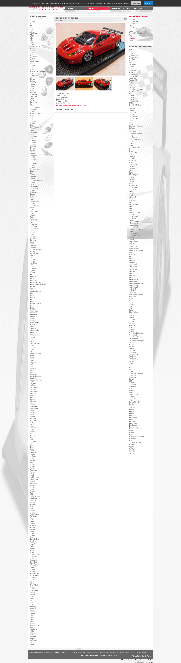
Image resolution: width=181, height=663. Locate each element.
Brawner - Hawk (36, 113)
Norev (131, 302)
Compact (33, 156)
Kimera (32, 317)
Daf (31, 173)
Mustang (33, 418)
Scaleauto (132, 375)
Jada (131, 206)
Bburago (132, 88)
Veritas (32, 614)
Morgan (33, 412)
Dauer (32, 184)
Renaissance (134, 354)
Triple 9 (132, 431)
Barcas (32, 79)
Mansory (33, 368)
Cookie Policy (146, 656)
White (32, 631)
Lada (32, 326)
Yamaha (33, 637)
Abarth (32, 21)
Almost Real (133, 57)
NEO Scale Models (136, 295)
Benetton (33, 85)
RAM (32, 495)
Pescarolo (33, 470)
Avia (31, 77)
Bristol (32, 115)
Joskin (32, 309)
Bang (131, 84)
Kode (32, 319)
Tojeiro (32, 587)
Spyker (32, 558)
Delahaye (33, 192)
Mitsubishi (33, 407)
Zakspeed (33, 641)
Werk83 (132, 450)
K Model (132, 214)
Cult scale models (135, 134)
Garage (132, 166)
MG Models (133, 264)
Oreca (32, 447)
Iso (31, 290)
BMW (32, 100)
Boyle (32, 106)
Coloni (32, 152)
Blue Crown (34, 96)
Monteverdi (34, 409)
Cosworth (33, 165)
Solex (32, 552)
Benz (32, 89)
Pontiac (32, 485)
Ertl (130, 149)
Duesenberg (34, 205)
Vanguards (133, 444)
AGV (31, 31)
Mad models (133, 241)
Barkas (32, 81)
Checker (33, 138)
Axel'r (131, 82)
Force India (34, 221)
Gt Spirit (33, 236)
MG (31, 397)
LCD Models (133, 228)
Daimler (33, 177)
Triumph (33, 598)
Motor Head (133, 287)
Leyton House (35, 343)
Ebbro (131, 141)
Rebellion (33, 499)
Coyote (32, 167)
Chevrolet (33, 140)
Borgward (33, 102)
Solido (131, 396)
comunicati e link (120, 9)
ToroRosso (34, 591)
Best (130, 93)
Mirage (32, 405)
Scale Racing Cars (136, 373)
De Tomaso (34, 188)
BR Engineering (36, 108)
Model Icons (133, 279)
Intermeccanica (35, 282)
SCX (130, 381)
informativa (136, 3)
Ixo (130, 203)
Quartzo (132, 343)
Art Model (132, 65)
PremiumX (133, 335)
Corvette (33, 163)
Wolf (31, 635)
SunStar (132, 408)
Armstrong (34, 56)
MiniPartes (133, 274)
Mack (32, 361)
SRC (130, 400)
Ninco (131, 298)
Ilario (131, 191)
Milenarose (133, 266)
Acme (131, 53)
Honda (32, 259)
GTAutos (132, 178)
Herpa (131, 184)
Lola (31, 351)
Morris (32, 414)
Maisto (131, 243)
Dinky (131, 136)
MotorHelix (133, 289)
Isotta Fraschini (35, 292)
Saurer (32, 529)
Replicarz (132, 358)
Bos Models (133, 101)
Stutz (32, 568)
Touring (32, 593)
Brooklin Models (135, 105)
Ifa (31, 274)
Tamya (131, 412)
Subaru (32, 570)
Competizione (134, 21)
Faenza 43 (133, 153)
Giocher (132, 168)
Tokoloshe (133, 421)
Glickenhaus (34, 228)
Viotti (32, 618)
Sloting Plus (133, 394)
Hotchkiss (33, 263)
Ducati (32, 204)
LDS (31, 340)
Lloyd (32, 349)
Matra (32, 382)
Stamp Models (134, 402)
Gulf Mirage (34, 238)
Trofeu (131, 433)
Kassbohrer (34, 311)
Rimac (32, 510)
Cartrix (131, 115)
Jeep (31, 301)
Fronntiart (132, 159)
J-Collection (133, 205)
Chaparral (33, 136)
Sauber (32, 527)
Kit (130, 29)
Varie (131, 41)
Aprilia (32, 52)
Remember (133, 352)
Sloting (131, 392)
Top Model (133, 423)
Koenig (32, 320)
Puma (32, 489)
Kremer (32, 324)
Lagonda (33, 328)
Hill (31, 257)
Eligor (131, 145)
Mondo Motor (134, 285)
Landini (32, 338)
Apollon (32, 50)
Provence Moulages (136, 341)
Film (130, 25)
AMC (32, 43)
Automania (133, 74)
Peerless (33, 464)
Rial (31, 506)
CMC (131, 120)
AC (31, 23)
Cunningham (34, 169)
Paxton (32, 462)
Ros (130, 367)
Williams (33, 633)
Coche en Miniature (136, 126)
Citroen (32, 148)
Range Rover (35, 497)
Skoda (32, 549)
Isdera (32, 288)
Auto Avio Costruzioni (38, 71)
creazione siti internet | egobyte (144, 662)
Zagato (32, 639)
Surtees (33, 577)
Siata (32, 545)
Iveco (32, 296)
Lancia (32, 334)
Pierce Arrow (34, 478)
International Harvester (38, 284)
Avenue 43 (133, 80)
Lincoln (32, 347)
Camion (132, 20)
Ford (31, 223)
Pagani (32, 455)
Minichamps (133, 268)
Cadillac (33, 129)
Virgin (32, 621)
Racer (131, 344)
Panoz (32, 458)
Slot (130, 37)
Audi (31, 67)
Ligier (32, 345)
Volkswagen (34, 625)
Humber (33, 269)
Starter (131, 406)
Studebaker (34, 566)
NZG (130, 308)
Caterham (33, 133)
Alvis (31, 41)
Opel (31, 445)
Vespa (32, 616)
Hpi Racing (133, 189)
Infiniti (32, 278)
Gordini (32, 232)
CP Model (132, 132)
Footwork (33, 219)
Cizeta (32, 150)
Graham (33, 234)
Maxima (132, 254)
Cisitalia (33, 146)
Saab (32, 522)
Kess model (133, 216)
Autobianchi (34, 75)
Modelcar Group (135, 281)
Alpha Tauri (34, 37)
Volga (32, 623)
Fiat (31, 217)
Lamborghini (34, 330)
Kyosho (132, 220)
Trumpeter (133, 438)
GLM (131, 170)
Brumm (131, 107)
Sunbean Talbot (35, 573)
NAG (31, 422)
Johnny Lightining (135, 212)
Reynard (33, 504)
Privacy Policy (136, 656)
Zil (31, 642)
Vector (32, 610)
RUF (31, 520)
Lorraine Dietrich (36, 353)
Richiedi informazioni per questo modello (71, 105)
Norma (32, 435)
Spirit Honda (34, 556)
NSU (31, 437)
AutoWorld (133, 76)
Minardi (32, 399)
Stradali (132, 39)
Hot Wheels (133, 187)
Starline (132, 404)
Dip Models (133, 138)
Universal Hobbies (136, 442)
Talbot (32, 581)
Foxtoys (132, 157)
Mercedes (33, 391)
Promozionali (134, 339)
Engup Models (134, 147)
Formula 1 (133, 27)
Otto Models (133, 312)
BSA (31, 119)
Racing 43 (133, 346)
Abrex (131, 51)
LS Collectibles (134, 235)
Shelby (32, 543)
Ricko (131, 364)
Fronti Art (132, 161)
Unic (31, 604)
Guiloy (131, 182)
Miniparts (132, 275)
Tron (130, 435)
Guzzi (32, 242)
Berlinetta (132, 92)
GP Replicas (133, 174)
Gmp (131, 172)
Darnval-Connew (36, 181)
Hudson (33, 267)
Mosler (32, 416)
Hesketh (33, 255)
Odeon (131, 310)
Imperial (33, 276)
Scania (32, 533)
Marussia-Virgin (35, 376)
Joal (130, 210)
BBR (130, 86)
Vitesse (131, 446)
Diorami (132, 23)
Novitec (132, 304)
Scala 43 (132, 371)
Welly (131, 448)
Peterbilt (33, 472)
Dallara (32, 179)
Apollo (32, 48)
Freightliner (34, 225)
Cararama (132, 109)
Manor (32, 366)
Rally (131, 35)
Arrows (32, 58)
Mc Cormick (34, 388)
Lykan (32, 359)
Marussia (33, 374)
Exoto (131, 151)
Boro (31, 104)
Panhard (33, 457)
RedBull (33, 501)
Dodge (32, 198)
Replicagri (132, 356)
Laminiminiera (134, 224)
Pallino (131, 318)
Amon (32, 44)
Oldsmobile (34, 441)
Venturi (32, 612)
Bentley (32, 87)
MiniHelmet (133, 270)
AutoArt (132, 69)
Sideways (132, 385)
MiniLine (132, 272)
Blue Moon (133, 99)
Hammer (33, 248)
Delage (32, 190)
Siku (130, 389)
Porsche (33, 487)
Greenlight (133, 176)
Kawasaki (33, 313)
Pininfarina (34, 480)
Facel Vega (34, 211)
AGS (31, 27)
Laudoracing (133, 226)
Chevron (33, 142)
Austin (32, 69)
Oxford (131, 316)
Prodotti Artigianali (135, 33)
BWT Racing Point (36, 127)
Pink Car (132, 325)
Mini (31, 403)
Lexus (32, 342)
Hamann (33, 246)
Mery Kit (132, 260)
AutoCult (132, 72)
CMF (131, 122)
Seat (31, 537)
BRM (32, 117)
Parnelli (32, 460)
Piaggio (32, 476)
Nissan (32, 432)
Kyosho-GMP (134, 222)
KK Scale (132, 218)
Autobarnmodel (134, 70)
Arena (131, 63)
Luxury (131, 239)
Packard (33, 453)
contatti (137, 9)
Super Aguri (34, 575)
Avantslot (132, 78)
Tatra (32, 583)
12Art (131, 49)
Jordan (32, 307)
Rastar (131, 348)
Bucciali (33, 121)
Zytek (32, 644)
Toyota (32, 595)
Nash (32, 426)
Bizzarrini (33, 94)
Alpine (32, 39)
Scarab (32, 535)
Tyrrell (32, 602)
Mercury (33, 393)
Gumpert (33, 240)
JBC (31, 299)
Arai (31, 54)
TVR (31, 600)
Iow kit (131, 193)
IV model (132, 201)
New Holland (34, 428)
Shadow (33, 541)
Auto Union (34, 73)
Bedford (33, 83)
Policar (131, 327)
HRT (31, 265)
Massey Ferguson (36, 380)
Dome (32, 200)
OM (31, 443)
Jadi (130, 208)
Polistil (131, 329)
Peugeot (33, 474)
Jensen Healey (35, 303)
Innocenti (33, 280)
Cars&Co (132, 113)
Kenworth (33, 315)
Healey (32, 251)
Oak (31, 439)
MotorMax (132, 291)
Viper (32, 619)
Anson (131, 61)
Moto (131, 31)
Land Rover (34, 336)
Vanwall (33, 606)
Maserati (33, 378)
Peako (131, 321)
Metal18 (132, 262)
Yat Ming (132, 454)
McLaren (33, 389)
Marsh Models (134, 249)
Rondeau (33, 516)
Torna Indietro (64, 109)
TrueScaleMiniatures (136, 436)
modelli (93, 9)
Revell (131, 362)
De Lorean (34, 186)
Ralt (31, 493)
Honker (32, 261)
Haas (32, 244)
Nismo (32, 430)
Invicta (32, 286)
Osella (32, 451)
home (70, 9)
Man (31, 365)
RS (130, 369)
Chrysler (33, 144)
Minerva (33, 401)
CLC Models (133, 118)
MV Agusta (34, 420)
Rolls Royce (34, 514)
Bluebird (33, 98)
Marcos (32, 372)
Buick (32, 125)
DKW (32, 196)
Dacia (32, 171)
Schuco (132, 379)
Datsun (32, 182)
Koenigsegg (34, 322)
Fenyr (32, 213)
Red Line (132, 350)
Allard (32, 35)
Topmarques (133, 427)
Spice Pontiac (35, 554)
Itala (31, 294)
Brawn (32, 112)
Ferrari (32, 215)
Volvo (32, 627)
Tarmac (132, 413)
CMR (131, 124)
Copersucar (34, 159)
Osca (32, 449)
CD (31, 135)
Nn (31, 434)
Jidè (31, 305)
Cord (31, 161)
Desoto (32, 194)
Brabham (33, 110)
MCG (131, 258)
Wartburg (33, 629)
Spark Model (133, 398)
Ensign (32, 209)
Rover (32, 518)
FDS (130, 155)
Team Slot (132, 415)
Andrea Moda (35, 46)
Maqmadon (133, 247)
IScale (131, 195)
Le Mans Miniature (136, 229)
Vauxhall (33, 608)
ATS (31, 64)
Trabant (33, 596)
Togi (130, 419)
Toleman (33, 589)
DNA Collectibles (135, 139)
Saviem (32, 531)
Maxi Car (132, 252)
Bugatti (32, 123)
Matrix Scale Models (136, 251)
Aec (31, 25)
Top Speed (133, 425)
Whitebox (132, 452)
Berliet (32, 90)
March (32, 370)
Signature (132, 387)
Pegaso (33, 466)
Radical (32, 491)
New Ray (132, 297)
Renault (33, 503)
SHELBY (132, 383)
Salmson (33, 526)
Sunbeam (33, 572)
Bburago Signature (136, 90)
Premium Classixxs (136, 333)
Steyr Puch (34, 562)
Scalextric (132, 377)
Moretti (32, 411)
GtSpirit (132, 180)
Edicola (132, 143)
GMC (32, 230)
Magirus (33, 363)
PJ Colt (32, 481)
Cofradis (132, 128)
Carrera (132, 111)
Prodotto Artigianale (136, 337)
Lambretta (33, 332)
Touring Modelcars (136, 429)
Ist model (132, 197)
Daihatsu (33, 175)
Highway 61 (133, 185)
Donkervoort (34, 202)
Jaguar (32, 297)
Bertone (33, 92)
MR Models (133, 293)
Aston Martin (34, 62)
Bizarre (131, 97)
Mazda (32, 386)
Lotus (32, 357)
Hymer (32, 271)
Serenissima (34, 539)
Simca (32, 547)
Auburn (32, 66)
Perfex (131, 323)
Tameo (131, 410)
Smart (32, 550)
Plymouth (33, 483)
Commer (33, 154)
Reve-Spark (133, 360)
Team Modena (35, 585)
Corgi (131, 130)
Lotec (32, 355)
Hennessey (34, 253)
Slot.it (131, 390)
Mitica (131, 277)
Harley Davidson (36, 250)
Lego (131, 231)
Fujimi (131, 162)
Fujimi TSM (133, 164)
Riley (32, 508)
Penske (32, 468)
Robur (32, 512)
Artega (32, 60)
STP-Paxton (34, 564)
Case (32, 131)
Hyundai (33, 273)
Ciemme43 (133, 116)
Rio (130, 366)
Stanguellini (34, 560)
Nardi (32, 424)
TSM (130, 440)
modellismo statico (49, 9)
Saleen (32, 524)
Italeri (131, 199)
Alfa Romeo (34, 33)
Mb (130, 256)
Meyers (32, 395)
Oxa (130, 314)
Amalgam (132, 59)
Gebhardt (33, 227)
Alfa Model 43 (134, 55)
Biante (131, 95)
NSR (130, 306)
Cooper (32, 158)
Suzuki (32, 579)
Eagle (32, 207)
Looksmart (133, 233)
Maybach (33, 384)
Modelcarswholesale (136, 283)
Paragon (132, 320)
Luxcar (131, 237)
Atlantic (132, 67)
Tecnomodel (133, 417)
